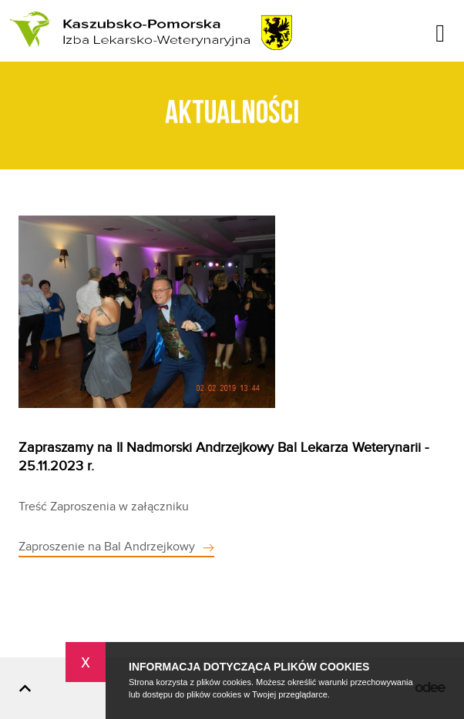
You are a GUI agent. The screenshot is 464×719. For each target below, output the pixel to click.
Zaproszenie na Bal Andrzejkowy (106, 547)
